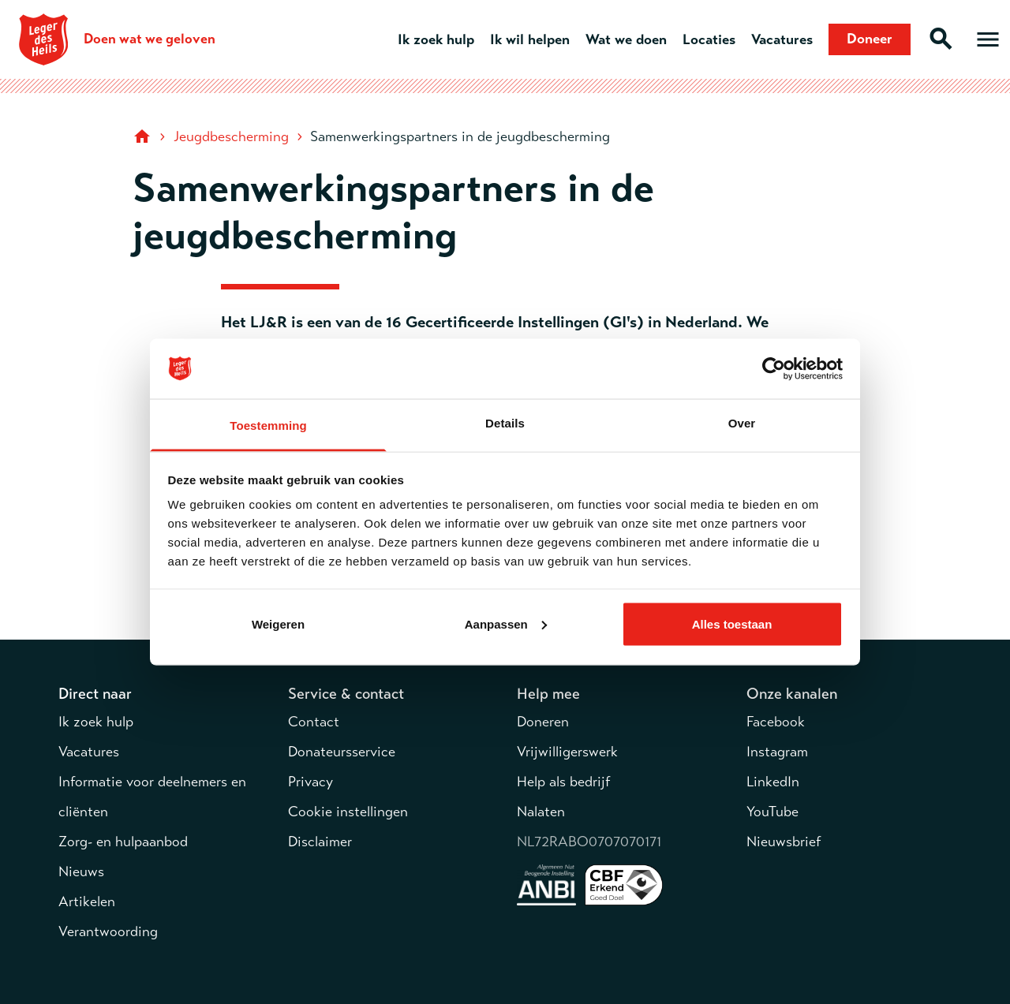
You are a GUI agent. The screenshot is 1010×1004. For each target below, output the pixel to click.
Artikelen (86, 901)
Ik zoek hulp (436, 39)
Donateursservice (341, 751)
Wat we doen (626, 39)
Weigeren (278, 623)
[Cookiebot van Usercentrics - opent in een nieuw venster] (774, 369)
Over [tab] (742, 423)
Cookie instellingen (348, 811)
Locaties (709, 39)
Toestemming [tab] (268, 425)
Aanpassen (506, 623)
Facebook (775, 721)
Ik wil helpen (530, 39)
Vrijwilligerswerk (567, 751)
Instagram (777, 751)
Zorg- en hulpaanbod (123, 841)
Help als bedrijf (563, 781)
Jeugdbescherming (231, 136)
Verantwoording (108, 931)
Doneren (543, 721)
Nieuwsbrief (783, 841)
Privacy (310, 781)
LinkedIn (772, 781)
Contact (313, 721)
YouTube (772, 811)
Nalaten (541, 811)
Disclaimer (320, 841)
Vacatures (782, 39)
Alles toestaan (732, 623)
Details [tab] (505, 423)
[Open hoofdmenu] (988, 39)
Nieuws (81, 871)
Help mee (548, 694)
